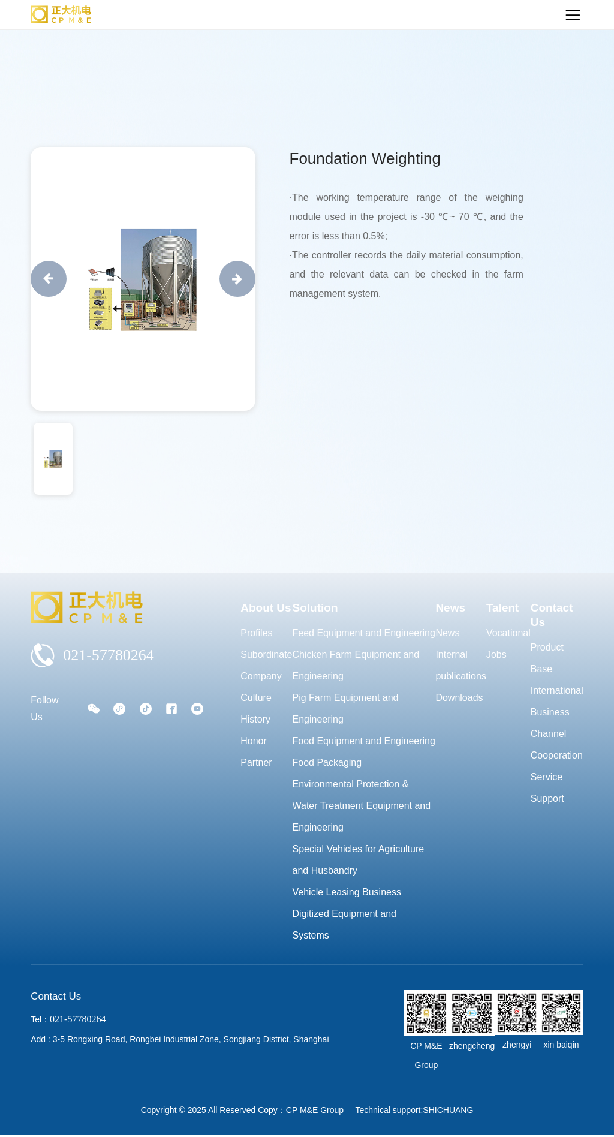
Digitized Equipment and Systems (344, 924)
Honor (253, 741)
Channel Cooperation (557, 744)
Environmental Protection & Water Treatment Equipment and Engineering (362, 805)
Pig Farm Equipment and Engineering (346, 708)
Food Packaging (327, 762)
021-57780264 (92, 655)
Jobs (496, 654)
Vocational (508, 633)
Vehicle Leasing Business (347, 892)
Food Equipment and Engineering (364, 741)
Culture (256, 698)
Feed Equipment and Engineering (364, 633)
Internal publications (460, 665)
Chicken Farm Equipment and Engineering (356, 665)
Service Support (547, 788)
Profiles (256, 633)
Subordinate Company (266, 665)
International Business (557, 701)
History (255, 719)
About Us (265, 607)
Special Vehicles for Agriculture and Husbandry (359, 860)
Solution (315, 607)
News (450, 607)
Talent (502, 607)
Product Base (547, 658)
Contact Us (552, 614)
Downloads (459, 698)
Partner (256, 762)
